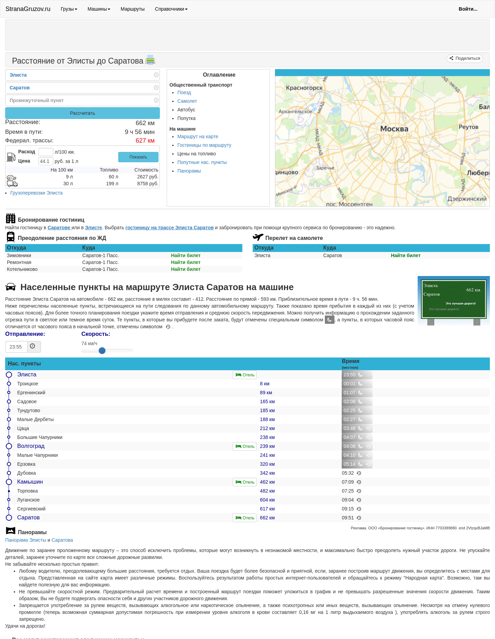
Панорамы (189, 171)
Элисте (93, 227)
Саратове (59, 227)
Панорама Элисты (25, 540)
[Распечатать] (150, 62)
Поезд (184, 92)
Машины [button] (99, 9)
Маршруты (133, 9)
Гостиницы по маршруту (204, 145)
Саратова (62, 540)
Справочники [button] (171, 9)
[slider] (102, 350)
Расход (26, 151)
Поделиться (467, 58)
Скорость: (95, 334)
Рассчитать (82, 113)
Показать (138, 157)
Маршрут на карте (197, 136)
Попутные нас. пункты (202, 162)
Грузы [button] (69, 9)
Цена (24, 161)
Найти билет (185, 255)
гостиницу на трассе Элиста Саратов (169, 227)
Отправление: (25, 334)
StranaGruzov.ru (28, 8)
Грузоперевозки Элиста (36, 193)
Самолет (187, 101)
